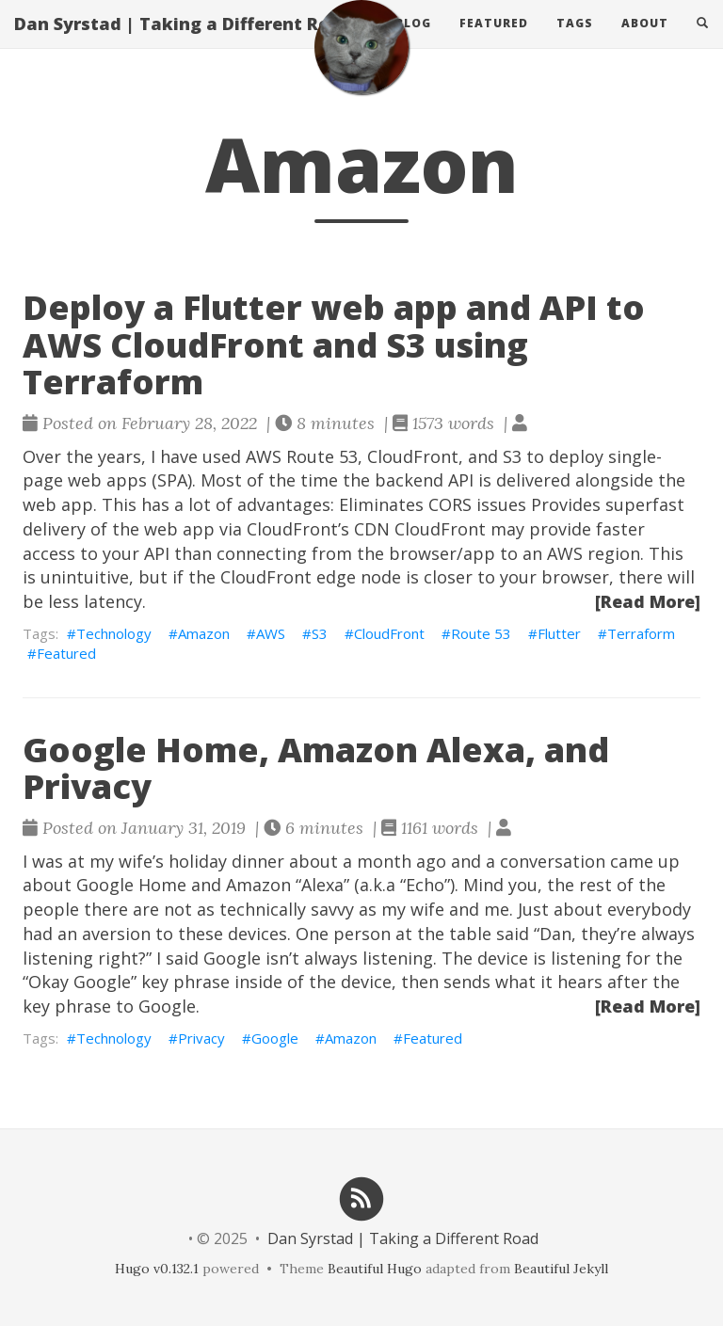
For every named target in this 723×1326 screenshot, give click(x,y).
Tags (574, 42)
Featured (493, 42)
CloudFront (389, 633)
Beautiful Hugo (375, 1268)
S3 (320, 633)
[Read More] (647, 601)
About (644, 42)
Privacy (201, 1038)
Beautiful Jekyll (561, 1268)
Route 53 (481, 633)
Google (274, 1038)
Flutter (559, 633)
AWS (270, 633)
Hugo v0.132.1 (157, 1268)
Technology (114, 633)
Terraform (641, 633)
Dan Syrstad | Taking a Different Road (183, 42)
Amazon (204, 633)
